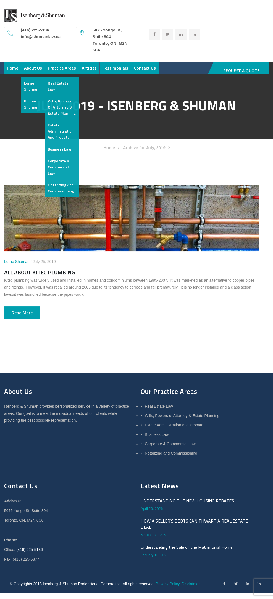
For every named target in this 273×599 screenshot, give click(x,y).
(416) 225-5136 (29, 572)
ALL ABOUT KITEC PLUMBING (39, 295)
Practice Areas (83, 70)
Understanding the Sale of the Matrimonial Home (187, 570)
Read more (22, 335)
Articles (118, 70)
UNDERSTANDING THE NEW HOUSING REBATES (187, 523)
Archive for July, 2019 (144, 170)
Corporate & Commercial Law (170, 466)
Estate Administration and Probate (174, 447)
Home (16, 70)
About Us (45, 70)
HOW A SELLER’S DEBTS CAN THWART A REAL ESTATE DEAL (194, 546)
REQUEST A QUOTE (241, 70)
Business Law (157, 457)
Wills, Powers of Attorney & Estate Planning (182, 438)
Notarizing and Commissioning (171, 476)
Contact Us (22, 88)
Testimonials (153, 70)
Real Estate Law (159, 429)
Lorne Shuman (17, 284)
